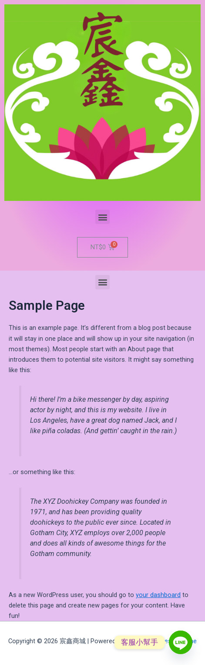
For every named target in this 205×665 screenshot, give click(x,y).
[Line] (180, 642)
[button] (102, 217)
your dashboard (158, 595)
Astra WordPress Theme (161, 641)
